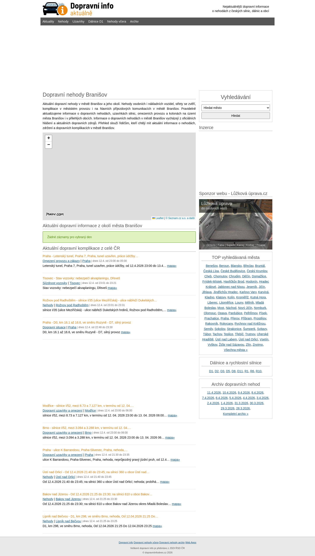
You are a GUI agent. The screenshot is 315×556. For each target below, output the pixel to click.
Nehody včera (116, 21)
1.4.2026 (227, 403)
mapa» (172, 265)
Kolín (231, 297)
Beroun (224, 265)
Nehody (63, 21)
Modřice (90, 410)
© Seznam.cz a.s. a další (180, 218)
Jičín (262, 287)
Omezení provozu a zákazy (61, 261)
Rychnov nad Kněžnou (249, 323)
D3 (222, 371)
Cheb (208, 276)
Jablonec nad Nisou (231, 287)
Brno (88, 432)
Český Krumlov (257, 271)
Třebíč (239, 334)
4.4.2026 (249, 398)
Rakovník (211, 323)
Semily (208, 329)
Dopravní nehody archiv (172, 542)
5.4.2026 (235, 398)
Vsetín (264, 339)
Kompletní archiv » (235, 414)
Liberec (212, 302)
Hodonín (251, 281)
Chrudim (234, 276)
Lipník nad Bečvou (68, 521)
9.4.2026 (244, 392)
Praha (86, 261)
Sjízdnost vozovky (55, 283)
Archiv (134, 21)
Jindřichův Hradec (225, 292)
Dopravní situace (54, 327)
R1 (246, 371)
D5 (228, 371)
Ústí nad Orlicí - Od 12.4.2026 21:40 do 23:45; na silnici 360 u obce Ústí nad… (96, 472)
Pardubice (235, 313)
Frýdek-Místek (212, 281)
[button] (48, 138)
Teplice (228, 334)
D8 (234, 371)
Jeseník (251, 287)
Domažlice (259, 276)
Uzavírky (78, 21)
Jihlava (207, 292)
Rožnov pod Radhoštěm (72, 305)
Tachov (217, 334)
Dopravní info (126, 542)
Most (220, 308)
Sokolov (220, 329)
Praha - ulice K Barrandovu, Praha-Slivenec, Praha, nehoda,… (85, 450)
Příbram (246, 318)
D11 (240, 371)
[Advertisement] (157, 57)
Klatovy (221, 297)
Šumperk (249, 329)
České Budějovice (232, 271)
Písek (263, 313)
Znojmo (258, 344)
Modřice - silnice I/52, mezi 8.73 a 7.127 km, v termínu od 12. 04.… (88, 405)
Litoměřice (226, 302)
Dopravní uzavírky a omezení (62, 410)
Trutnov (250, 334)
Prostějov (260, 318)
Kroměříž (242, 297)
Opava (222, 313)
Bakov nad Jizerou (68, 499)
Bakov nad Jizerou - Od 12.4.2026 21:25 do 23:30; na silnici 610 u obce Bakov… (97, 494)
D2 (217, 371)
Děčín (246, 276)
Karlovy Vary (248, 292)
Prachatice (212, 318)
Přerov (235, 318)
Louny (239, 302)
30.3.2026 (256, 403)
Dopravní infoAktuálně (55, 7)
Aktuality (48, 21)
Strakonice (234, 329)
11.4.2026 (214, 392)
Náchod (231, 308)
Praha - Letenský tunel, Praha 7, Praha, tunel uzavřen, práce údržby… (90, 256)
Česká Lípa (211, 271)
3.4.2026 (263, 398)
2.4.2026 (213, 403)
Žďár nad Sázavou (231, 344)
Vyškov (212, 344)
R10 (258, 371)
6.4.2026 (222, 398)
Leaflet (157, 218)
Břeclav (248, 265)
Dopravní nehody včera (146, 542)
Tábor (207, 334)
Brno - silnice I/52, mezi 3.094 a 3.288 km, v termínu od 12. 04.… (87, 428)
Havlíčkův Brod (234, 281)
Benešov (211, 265)
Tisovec (75, 283)
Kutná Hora (258, 297)
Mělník (249, 302)
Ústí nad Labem (226, 339)
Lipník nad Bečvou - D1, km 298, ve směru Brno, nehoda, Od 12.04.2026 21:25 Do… (100, 516)
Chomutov (220, 276)
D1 (211, 371)
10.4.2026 (229, 392)
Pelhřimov (250, 313)
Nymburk (260, 308)
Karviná (263, 292)
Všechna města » (235, 350)
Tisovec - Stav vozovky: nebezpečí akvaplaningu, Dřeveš (81, 278)
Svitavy (262, 329)
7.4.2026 (208, 398)
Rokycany (226, 323)
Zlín (248, 344)
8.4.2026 (258, 392)
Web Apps (190, 542)
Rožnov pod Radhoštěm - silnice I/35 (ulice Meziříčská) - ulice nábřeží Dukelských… (100, 300)
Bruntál (260, 265)
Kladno (209, 297)
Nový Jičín (245, 308)
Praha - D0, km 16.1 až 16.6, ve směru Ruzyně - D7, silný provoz (87, 322)
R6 (252, 371)
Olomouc (210, 313)
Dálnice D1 (95, 21)
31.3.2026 (241, 403)
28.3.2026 (243, 408)
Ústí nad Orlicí (65, 477)
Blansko (236, 265)
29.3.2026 (227, 408)
